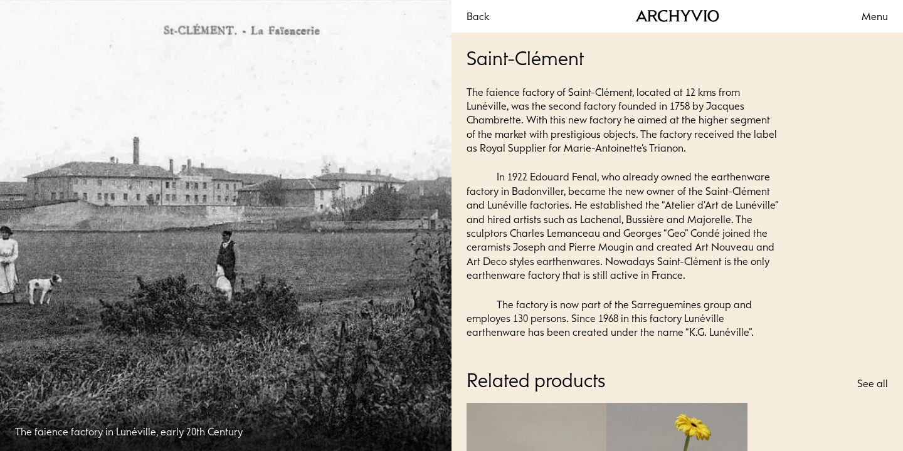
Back (478, 16)
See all (872, 383)
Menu (875, 16)
